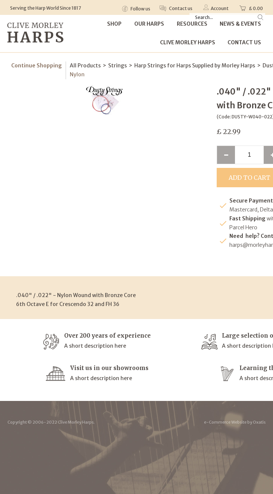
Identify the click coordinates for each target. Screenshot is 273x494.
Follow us (140, 9)
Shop (114, 23)
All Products (85, 65)
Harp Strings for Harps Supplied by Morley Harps (194, 65)
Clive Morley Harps (187, 42)
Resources (192, 23)
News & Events (240, 23)
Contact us (180, 8)
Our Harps (149, 23)
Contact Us (244, 42)
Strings (117, 65)
